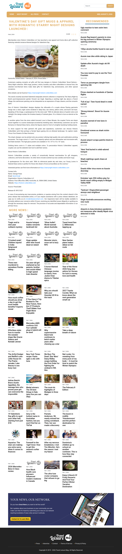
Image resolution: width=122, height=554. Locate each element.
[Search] (95, 6)
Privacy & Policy (80, 543)
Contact (55, 543)
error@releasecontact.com (34, 199)
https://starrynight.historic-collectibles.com (42, 93)
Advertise (46, 543)
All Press (34, 14)
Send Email (16, 176)
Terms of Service (66, 543)
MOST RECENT (22, 14)
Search (110, 6)
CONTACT (45, 14)
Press (38, 543)
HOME (12, 14)
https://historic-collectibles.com (25, 183)
